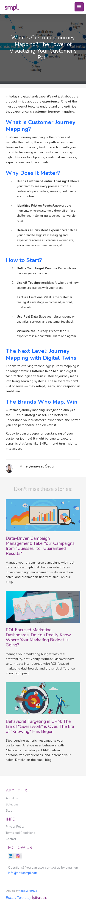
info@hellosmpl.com (23, 873)
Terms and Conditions (20, 833)
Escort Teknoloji (18, 897)
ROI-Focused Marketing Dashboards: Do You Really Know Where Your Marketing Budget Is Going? (38, 637)
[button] (79, 6)
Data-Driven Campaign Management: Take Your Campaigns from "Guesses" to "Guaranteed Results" (40, 546)
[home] (11, 7)
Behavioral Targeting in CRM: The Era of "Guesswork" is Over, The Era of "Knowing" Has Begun (40, 726)
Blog (9, 811)
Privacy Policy (15, 827)
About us (12, 798)
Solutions (12, 804)
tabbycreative (28, 891)
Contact (11, 839)
